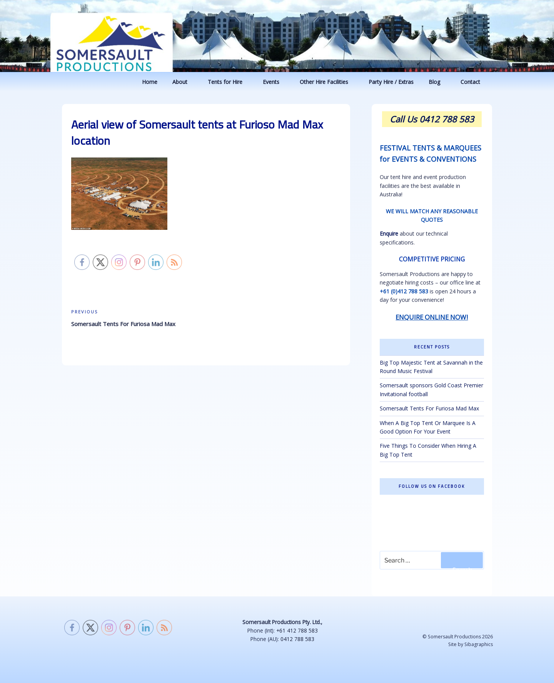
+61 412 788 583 (297, 630)
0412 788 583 (297, 639)
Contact (474, 81)
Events (275, 81)
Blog (438, 81)
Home (149, 81)
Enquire (389, 233)
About (183, 81)
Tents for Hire (229, 81)
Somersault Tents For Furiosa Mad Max (429, 408)
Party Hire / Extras (391, 81)
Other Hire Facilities (327, 81)
